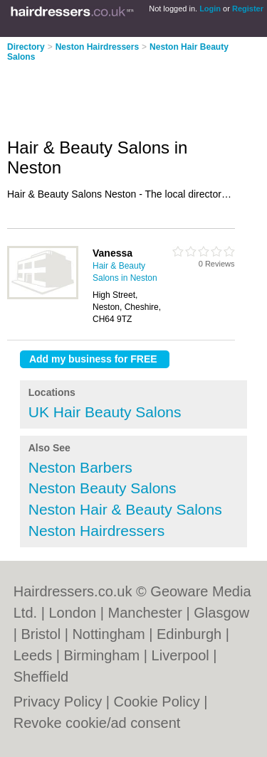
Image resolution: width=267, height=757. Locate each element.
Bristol (41, 634)
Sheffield (41, 676)
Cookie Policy (157, 701)
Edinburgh (189, 634)
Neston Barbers (80, 467)
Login (210, 8)
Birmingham (102, 655)
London (72, 613)
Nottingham (108, 634)
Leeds (33, 655)
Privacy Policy (58, 701)
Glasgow (221, 613)
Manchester (145, 613)
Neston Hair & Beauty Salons (125, 509)
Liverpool (180, 655)
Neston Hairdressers (97, 47)
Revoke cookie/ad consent (97, 723)
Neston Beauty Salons (102, 488)
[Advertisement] (114, 95)
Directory (26, 47)
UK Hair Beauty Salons (105, 412)
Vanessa (112, 253)
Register (247, 8)
